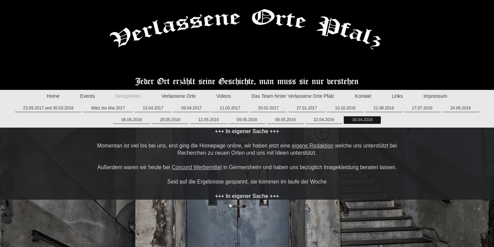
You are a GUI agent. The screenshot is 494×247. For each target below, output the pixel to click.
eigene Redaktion (312, 146)
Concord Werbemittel (197, 167)
